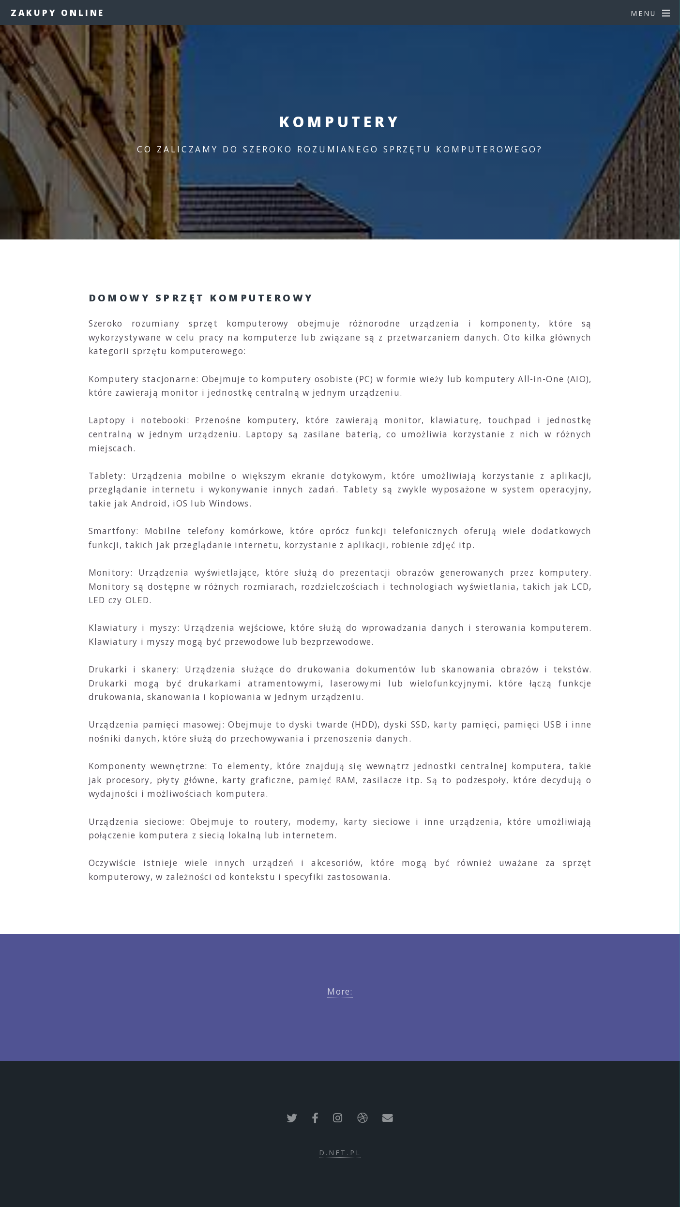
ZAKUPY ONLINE (58, 12)
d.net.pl (340, 1152)
